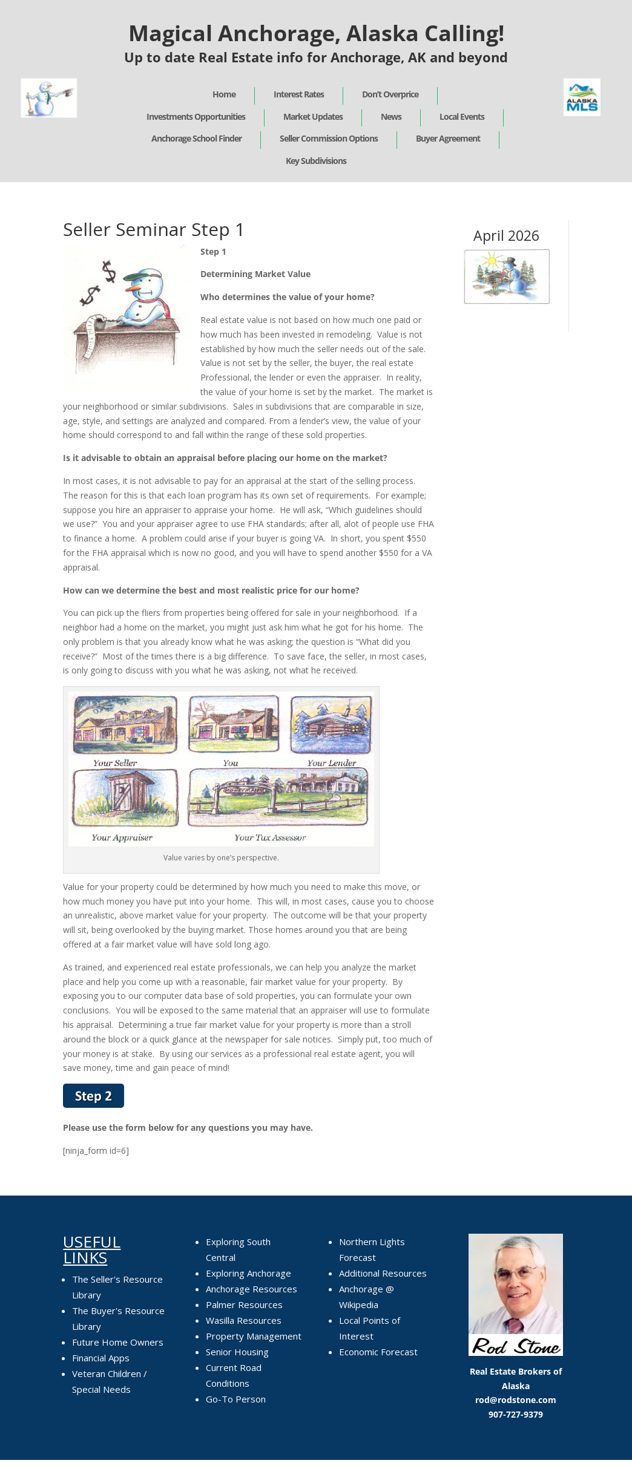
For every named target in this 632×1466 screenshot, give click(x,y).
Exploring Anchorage (248, 1273)
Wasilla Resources (243, 1320)
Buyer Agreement (448, 138)
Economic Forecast (378, 1352)
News (391, 116)
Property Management (253, 1336)
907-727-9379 (516, 1414)
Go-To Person (236, 1399)
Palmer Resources (244, 1304)
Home (223, 94)
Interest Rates (299, 94)
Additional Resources (383, 1273)
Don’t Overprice (390, 94)
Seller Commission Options (329, 138)
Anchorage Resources (251, 1289)
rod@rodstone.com (515, 1399)
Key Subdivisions (316, 160)
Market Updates (313, 116)
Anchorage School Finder (196, 138)
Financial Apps (101, 1358)
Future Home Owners (117, 1342)
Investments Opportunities (195, 116)
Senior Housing (237, 1352)
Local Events (461, 116)
